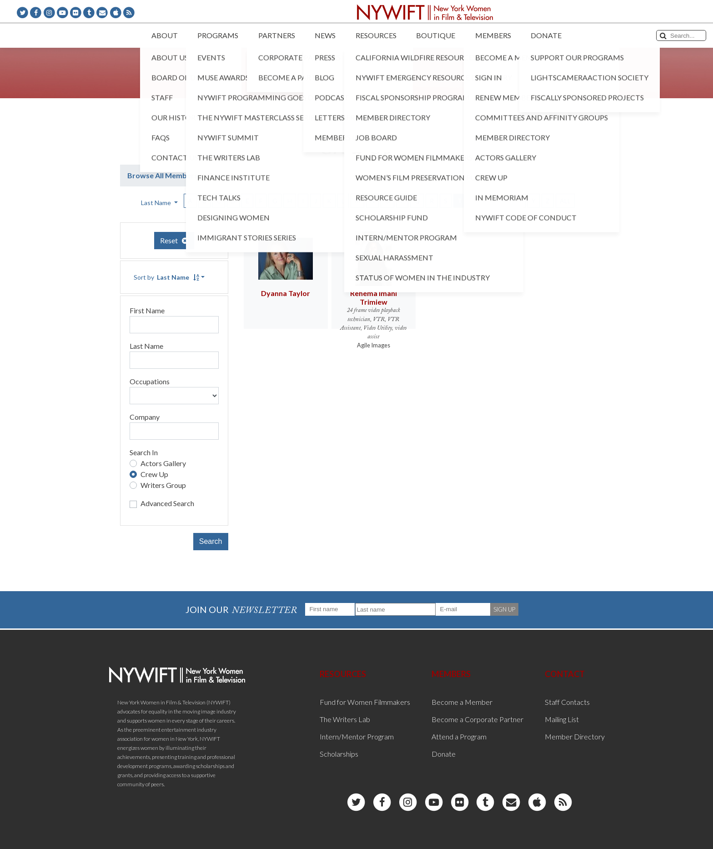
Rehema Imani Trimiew (373, 297)
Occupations (150, 381)
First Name (147, 310)
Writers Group (163, 485)
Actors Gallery (163, 463)
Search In (144, 452)
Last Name (146, 346)
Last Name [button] (156, 202)
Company (145, 416)
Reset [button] (174, 240)
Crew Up (154, 474)
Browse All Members (162, 175)
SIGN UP (504, 609)
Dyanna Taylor (285, 293)
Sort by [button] (166, 277)
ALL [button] (565, 201)
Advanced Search (167, 503)
